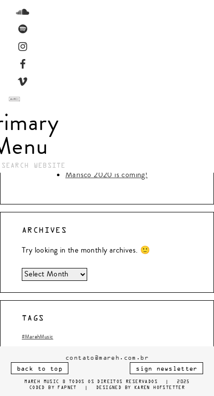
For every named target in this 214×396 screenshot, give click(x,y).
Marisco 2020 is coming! (106, 174)
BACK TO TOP (39, 369)
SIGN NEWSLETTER (166, 369)
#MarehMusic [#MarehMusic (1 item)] (37, 336)
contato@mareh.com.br (107, 358)
